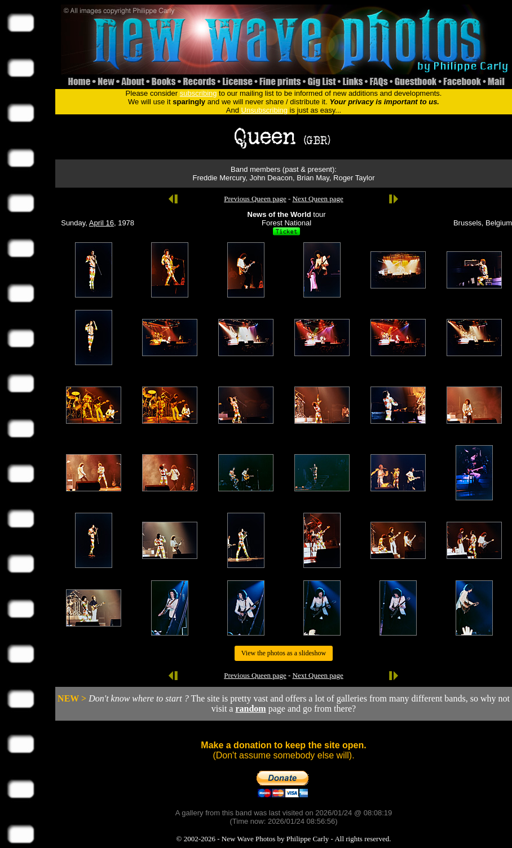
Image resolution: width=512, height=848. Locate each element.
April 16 (101, 223)
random (250, 708)
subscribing (198, 93)
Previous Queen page (255, 198)
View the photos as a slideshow (283, 653)
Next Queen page (318, 198)
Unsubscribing (264, 110)
